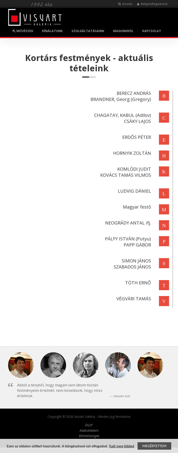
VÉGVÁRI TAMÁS (133, 299)
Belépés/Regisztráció (152, 4)
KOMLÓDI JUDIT (133, 169)
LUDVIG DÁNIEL (133, 191)
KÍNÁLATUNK (52, 31)
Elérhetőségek (89, 436)
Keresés (125, 4)
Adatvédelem (89, 430)
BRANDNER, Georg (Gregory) (120, 99)
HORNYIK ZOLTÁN (131, 153)
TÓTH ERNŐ (137, 283)
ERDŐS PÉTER (136, 137)
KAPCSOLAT (151, 31)
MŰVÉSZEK (22, 31)
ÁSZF (89, 425)
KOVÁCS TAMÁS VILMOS (125, 175)
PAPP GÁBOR (136, 245)
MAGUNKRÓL (123, 31)
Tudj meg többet (121, 446)
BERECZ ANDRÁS (133, 93)
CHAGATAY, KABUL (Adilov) (121, 115)
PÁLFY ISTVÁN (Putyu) (127, 239)
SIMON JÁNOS (135, 261)
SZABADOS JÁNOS (131, 267)
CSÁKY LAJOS (136, 121)
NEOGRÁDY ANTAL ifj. (127, 223)
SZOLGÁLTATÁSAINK (87, 31)
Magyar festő (136, 207)
